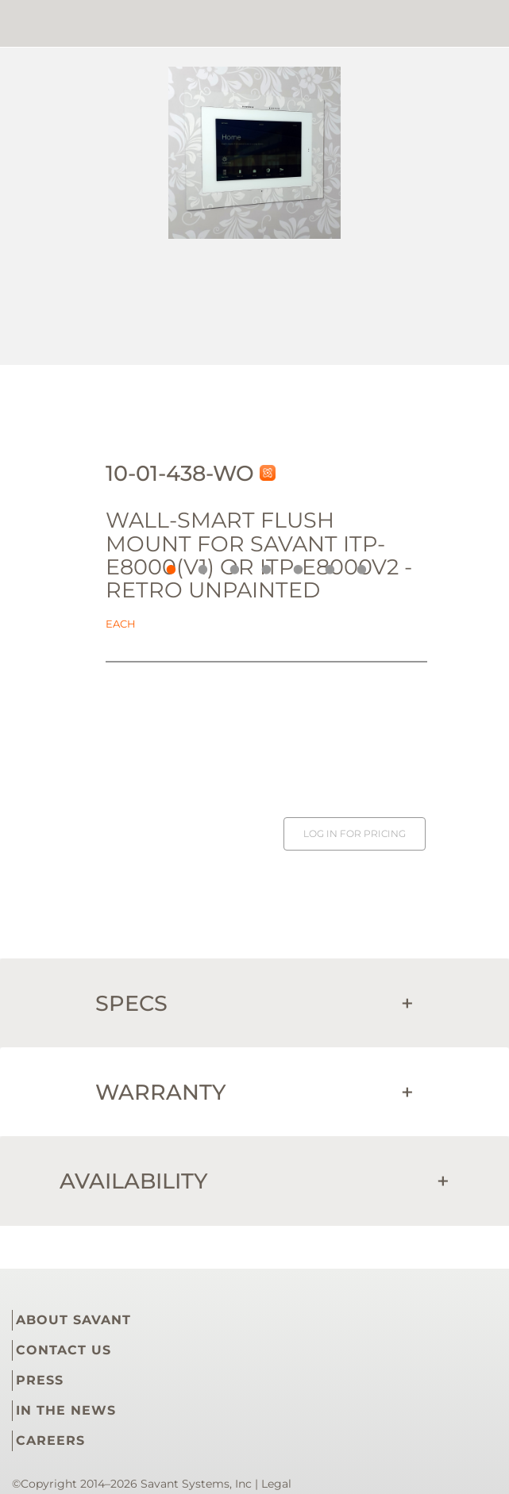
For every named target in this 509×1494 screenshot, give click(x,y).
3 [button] (231, 566)
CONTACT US (63, 1350)
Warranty (254, 1092)
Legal (276, 1484)
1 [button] (168, 566)
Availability (254, 1181)
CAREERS (50, 1440)
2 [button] (199, 566)
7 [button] (358, 566)
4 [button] (263, 566)
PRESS (40, 1380)
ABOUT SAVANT (73, 1319)
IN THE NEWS (66, 1410)
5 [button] (295, 566)
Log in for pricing (354, 833)
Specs (254, 1003)
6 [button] (326, 566)
